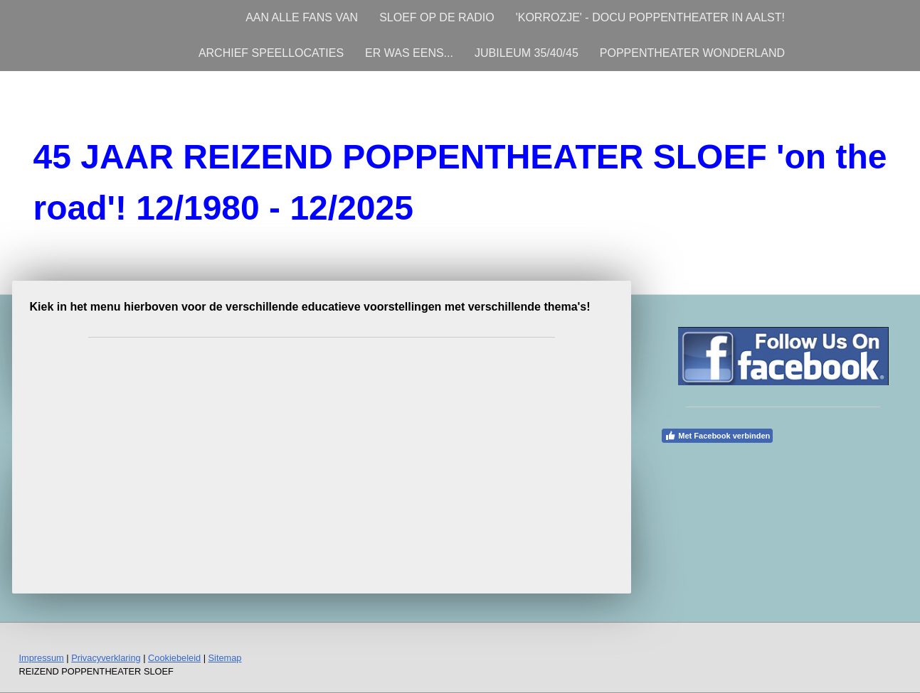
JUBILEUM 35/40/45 (526, 53)
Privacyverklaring (105, 657)
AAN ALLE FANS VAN (301, 17)
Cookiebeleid (174, 657)
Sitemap (225, 657)
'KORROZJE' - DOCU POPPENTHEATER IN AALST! (650, 17)
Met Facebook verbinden (717, 435)
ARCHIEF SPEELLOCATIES (271, 53)
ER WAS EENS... (409, 53)
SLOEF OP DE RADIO (437, 17)
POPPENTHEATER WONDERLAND (692, 53)
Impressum (41, 657)
